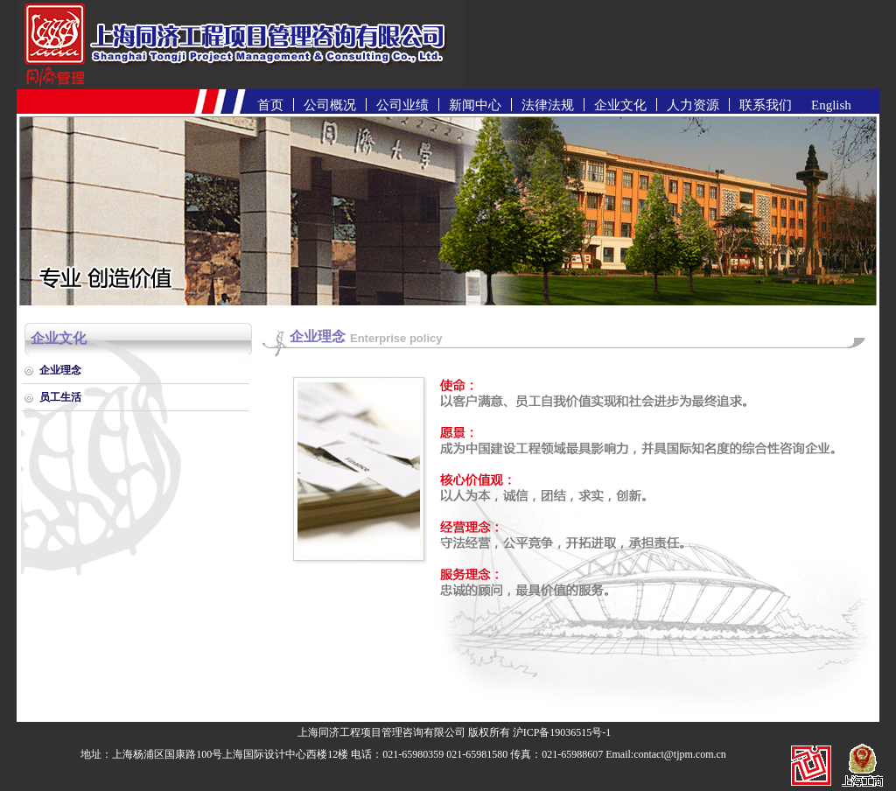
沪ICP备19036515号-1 (562, 732)
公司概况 (330, 105)
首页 (270, 105)
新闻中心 (475, 105)
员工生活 (60, 397)
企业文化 (620, 105)
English (831, 105)
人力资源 (693, 105)
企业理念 (60, 370)
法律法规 (548, 105)
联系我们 (765, 105)
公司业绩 (402, 105)
